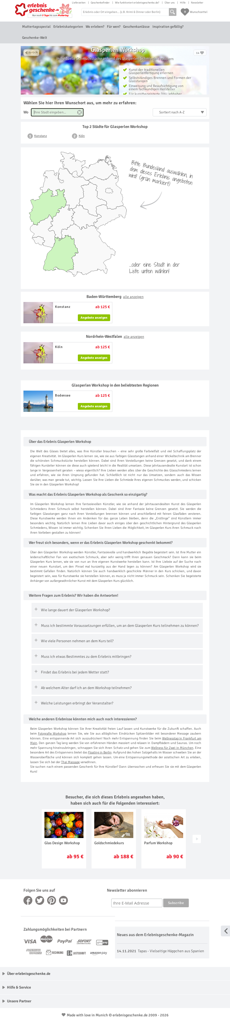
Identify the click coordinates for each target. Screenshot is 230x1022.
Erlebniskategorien (68, 27)
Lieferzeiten (78, 2)
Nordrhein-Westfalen (115, 336)
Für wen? (113, 27)
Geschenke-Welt (34, 38)
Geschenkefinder (100, 2)
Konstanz (40, 136)
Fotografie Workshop (52, 734)
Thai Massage (70, 762)
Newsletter (197, 2)
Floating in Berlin (99, 752)
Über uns (170, 2)
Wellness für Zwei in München (172, 748)
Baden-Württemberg (115, 296)
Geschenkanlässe (136, 27)
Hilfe (183, 2)
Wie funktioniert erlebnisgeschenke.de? (137, 2)
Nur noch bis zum (50, 15)
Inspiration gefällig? (167, 27)
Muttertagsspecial (36, 27)
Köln (82, 136)
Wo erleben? (95, 27)
